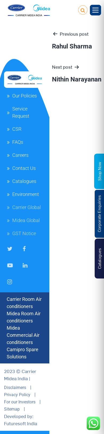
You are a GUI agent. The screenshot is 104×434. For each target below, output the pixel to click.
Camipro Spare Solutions (22, 353)
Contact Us (24, 168)
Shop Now (99, 171)
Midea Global (26, 220)
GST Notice (24, 233)
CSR (16, 129)
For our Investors (19, 401)
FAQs (17, 142)
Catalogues (24, 181)
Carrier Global (26, 207)
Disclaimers (15, 387)
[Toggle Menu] (95, 10)
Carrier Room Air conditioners (24, 302)
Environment (25, 194)
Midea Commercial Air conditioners (23, 335)
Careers (20, 155)
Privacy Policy (17, 394)
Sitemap (12, 409)
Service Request (20, 112)
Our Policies (24, 96)
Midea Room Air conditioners (24, 317)
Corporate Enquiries (99, 213)
